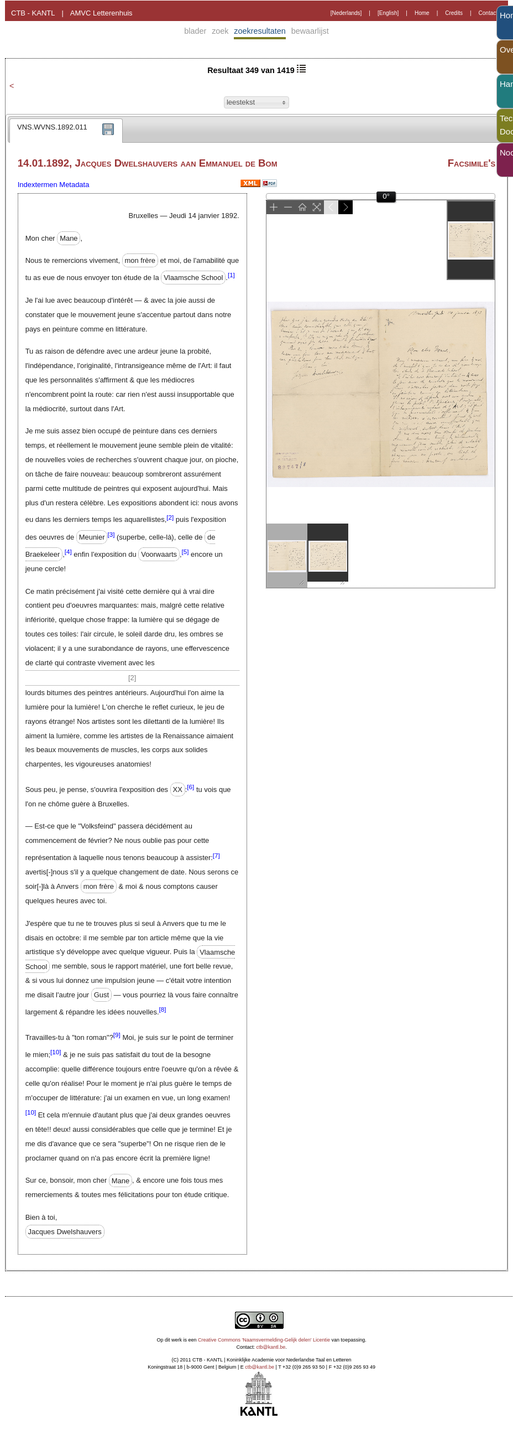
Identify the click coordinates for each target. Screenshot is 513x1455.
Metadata (74, 184)
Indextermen (37, 184)
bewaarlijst (310, 31)
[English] (388, 13)
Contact (488, 13)
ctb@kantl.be (271, 1347)
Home (422, 13)
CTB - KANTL (33, 13)
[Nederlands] (346, 13)
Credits (454, 13)
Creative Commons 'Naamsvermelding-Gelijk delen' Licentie (264, 1340)
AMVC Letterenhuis (101, 13)
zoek (220, 31)
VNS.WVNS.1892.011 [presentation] (52, 127)
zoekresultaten (260, 31)
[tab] (66, 130)
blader (195, 31)
